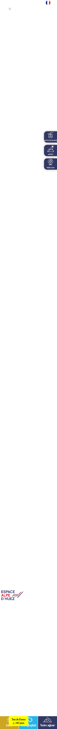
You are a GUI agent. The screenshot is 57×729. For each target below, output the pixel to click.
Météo (50, 150)
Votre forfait (28, 725)
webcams (50, 164)
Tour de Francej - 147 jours (18, 721)
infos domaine (50, 137)
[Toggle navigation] (52, 9)
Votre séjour (47, 725)
